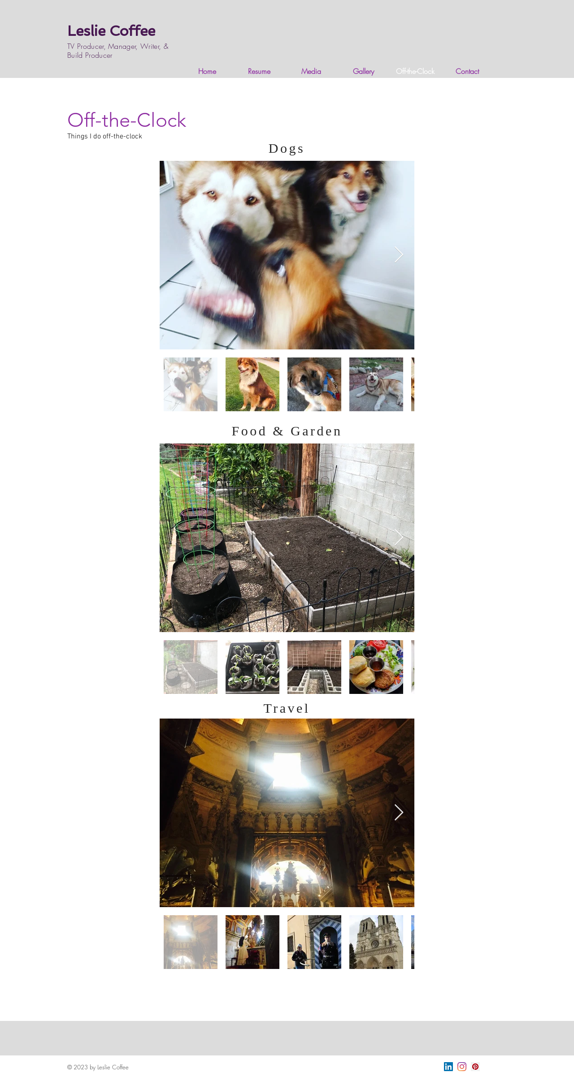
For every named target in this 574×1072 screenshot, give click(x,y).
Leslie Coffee (111, 30)
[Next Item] (399, 255)
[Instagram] (461, 1066)
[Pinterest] (475, 1066)
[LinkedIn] (448, 1066)
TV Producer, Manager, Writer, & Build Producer (117, 50)
